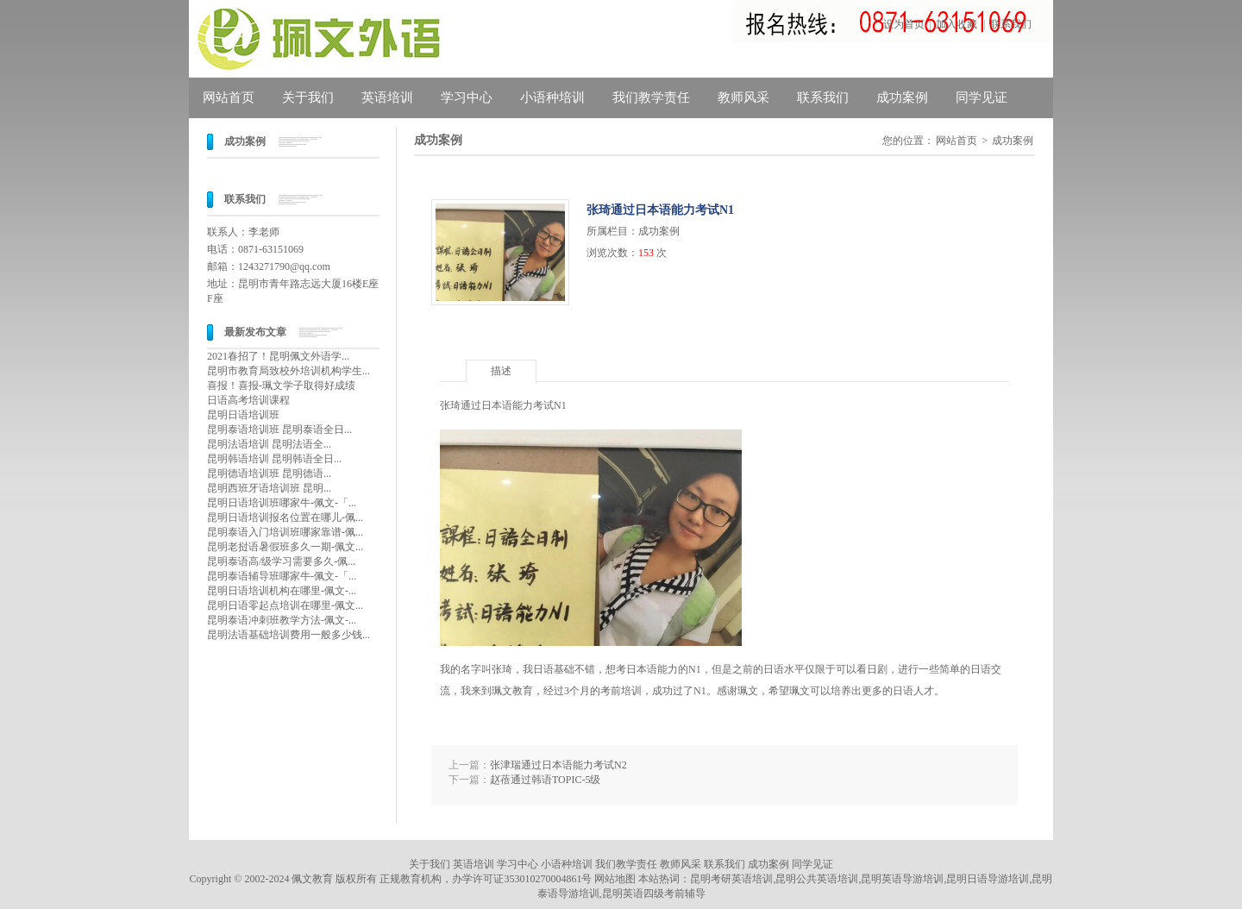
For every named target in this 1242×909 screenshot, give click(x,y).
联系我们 (1011, 24)
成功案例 (902, 97)
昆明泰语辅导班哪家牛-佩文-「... (281, 576)
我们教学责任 (651, 97)
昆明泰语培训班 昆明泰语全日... (279, 429)
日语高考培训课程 (248, 400)
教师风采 (743, 97)
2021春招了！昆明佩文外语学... (278, 356)
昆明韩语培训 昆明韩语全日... (274, 459)
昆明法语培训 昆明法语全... (269, 444)
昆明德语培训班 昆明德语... (269, 473)
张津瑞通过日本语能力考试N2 (558, 765)
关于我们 (308, 97)
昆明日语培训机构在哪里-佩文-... (281, 591)
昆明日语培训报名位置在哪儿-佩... (285, 517)
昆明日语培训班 (243, 415)
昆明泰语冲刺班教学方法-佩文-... (281, 620)
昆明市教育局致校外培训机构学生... (288, 371)
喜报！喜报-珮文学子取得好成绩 (281, 385)
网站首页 (228, 97)
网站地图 (615, 879)
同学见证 (981, 97)
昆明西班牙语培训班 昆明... (269, 488)
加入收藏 (956, 24)
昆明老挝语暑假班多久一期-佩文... (285, 547)
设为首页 (904, 24)
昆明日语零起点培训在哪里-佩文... (285, 605)
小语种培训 (552, 97)
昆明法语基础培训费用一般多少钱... (288, 635)
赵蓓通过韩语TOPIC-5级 (545, 780)
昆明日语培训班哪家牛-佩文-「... (281, 503)
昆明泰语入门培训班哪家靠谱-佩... (285, 532)
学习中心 (466, 97)
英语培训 (387, 97)
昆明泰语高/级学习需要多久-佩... (281, 561)
